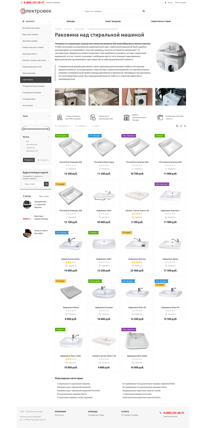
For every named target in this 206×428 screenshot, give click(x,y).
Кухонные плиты (30, 54)
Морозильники (29, 73)
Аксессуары (28, 105)
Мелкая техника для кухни (34, 60)
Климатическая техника (33, 47)
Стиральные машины (32, 92)
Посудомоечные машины (34, 86)
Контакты (59, 415)
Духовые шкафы (30, 41)
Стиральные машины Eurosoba (137, 394)
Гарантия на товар (161, 21)
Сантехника (28, 80)
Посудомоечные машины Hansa (72, 394)
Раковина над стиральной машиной (74, 387)
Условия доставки (96, 415)
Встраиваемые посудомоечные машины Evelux (145, 387)
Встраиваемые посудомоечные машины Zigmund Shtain (149, 384)
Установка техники (129, 415)
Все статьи (44, 196)
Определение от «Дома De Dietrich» (40, 204)
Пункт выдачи (113, 21)
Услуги (125, 412)
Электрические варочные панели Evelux (142, 397)
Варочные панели (30, 34)
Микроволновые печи (32, 67)
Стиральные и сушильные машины (73, 384)
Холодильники (29, 99)
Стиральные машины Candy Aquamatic (75, 397)
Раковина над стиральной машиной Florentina (78, 390)
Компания (60, 412)
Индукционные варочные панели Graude (142, 390)
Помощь (93, 412)
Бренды (71, 21)
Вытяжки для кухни (31, 28)
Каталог (30, 21)
